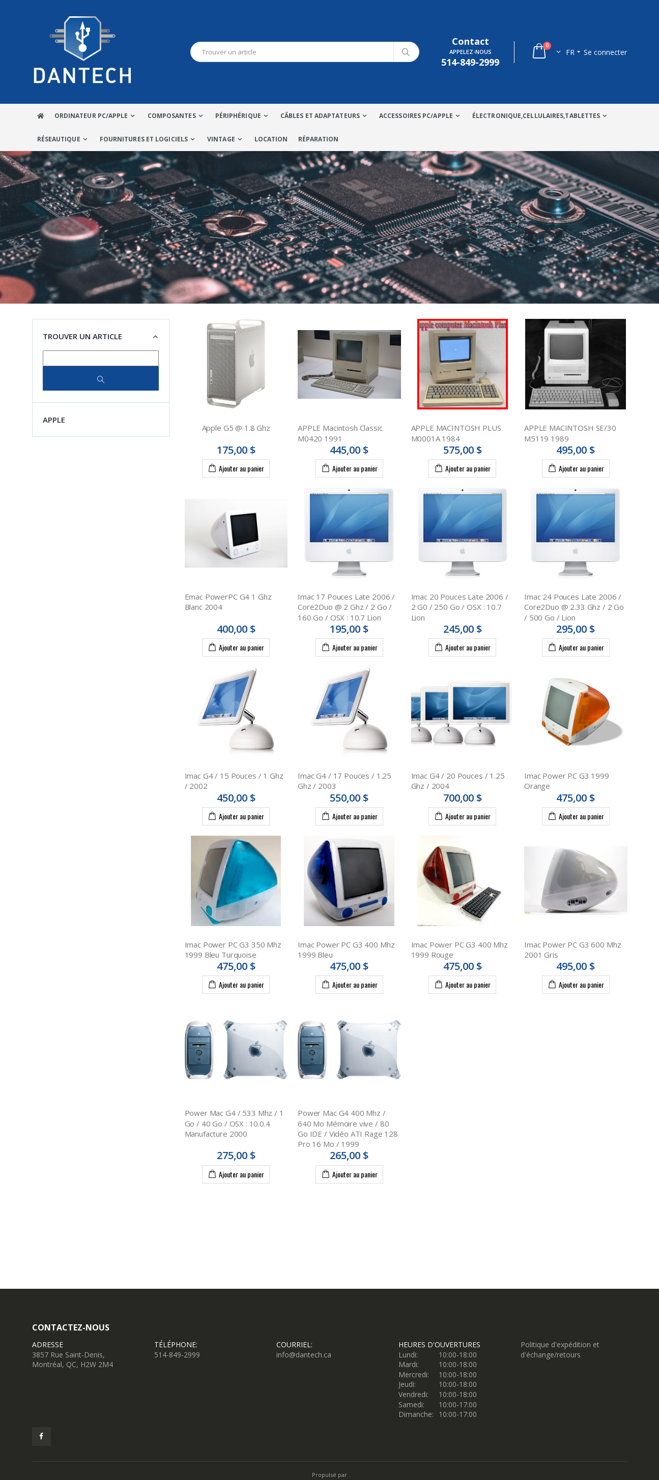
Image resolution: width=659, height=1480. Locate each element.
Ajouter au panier (236, 468)
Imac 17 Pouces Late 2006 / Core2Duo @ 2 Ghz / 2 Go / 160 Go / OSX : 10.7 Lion (346, 607)
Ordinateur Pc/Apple (91, 115)
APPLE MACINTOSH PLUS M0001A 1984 (456, 433)
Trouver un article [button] (82, 336)
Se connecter (605, 52)
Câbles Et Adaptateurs (320, 115)
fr (570, 52)
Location (271, 139)
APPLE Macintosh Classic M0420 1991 (340, 433)
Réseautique (58, 139)
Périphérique (238, 115)
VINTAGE (221, 139)
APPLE (54, 420)
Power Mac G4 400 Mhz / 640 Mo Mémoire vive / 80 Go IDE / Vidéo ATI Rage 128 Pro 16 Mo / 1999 (348, 1128)
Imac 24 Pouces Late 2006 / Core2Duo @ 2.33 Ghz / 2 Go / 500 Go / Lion (574, 607)
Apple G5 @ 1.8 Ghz (236, 428)
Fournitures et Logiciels (144, 139)
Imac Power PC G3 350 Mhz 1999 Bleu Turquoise (233, 949)
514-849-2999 (177, 1354)
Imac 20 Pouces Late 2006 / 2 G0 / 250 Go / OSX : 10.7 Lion (459, 607)
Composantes (172, 115)
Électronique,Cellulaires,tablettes (536, 115)
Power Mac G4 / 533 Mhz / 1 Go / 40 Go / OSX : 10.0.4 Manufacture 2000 (234, 1123)
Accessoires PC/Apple (416, 115)
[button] (546, 52)
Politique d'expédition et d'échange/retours (560, 1349)
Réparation (318, 139)
